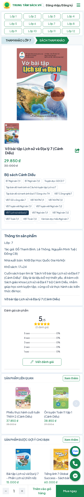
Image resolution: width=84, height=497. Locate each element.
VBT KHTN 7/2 (56, 200)
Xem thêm (71, 378)
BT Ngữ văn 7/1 (13, 181)
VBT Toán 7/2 (30, 219)
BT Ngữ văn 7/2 (32, 181)
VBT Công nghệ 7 (63, 193)
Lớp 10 (32, 31)
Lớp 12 (71, 31)
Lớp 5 (13, 23)
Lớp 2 (32, 16)
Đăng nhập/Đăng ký (59, 5)
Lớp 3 (51, 16)
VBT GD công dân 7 (16, 200)
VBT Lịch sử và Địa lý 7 (16, 212)
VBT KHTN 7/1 (37, 200)
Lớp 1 (13, 16)
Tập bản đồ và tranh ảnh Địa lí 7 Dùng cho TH (28, 193)
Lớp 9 (13, 31)
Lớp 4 (71, 16)
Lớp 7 (51, 23)
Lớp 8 (71, 23)
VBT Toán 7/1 (12, 219)
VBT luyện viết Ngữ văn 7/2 (49, 206)
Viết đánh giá (42, 362)
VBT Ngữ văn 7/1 (40, 212)
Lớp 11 (52, 31)
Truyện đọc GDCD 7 (54, 181)
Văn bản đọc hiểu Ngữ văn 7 (55, 219)
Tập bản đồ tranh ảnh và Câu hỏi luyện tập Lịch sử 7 (31, 187)
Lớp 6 (32, 23)
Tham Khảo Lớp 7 (18, 40)
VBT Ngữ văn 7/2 (60, 212)
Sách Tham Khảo (52, 40)
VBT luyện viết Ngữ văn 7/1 (18, 206)
